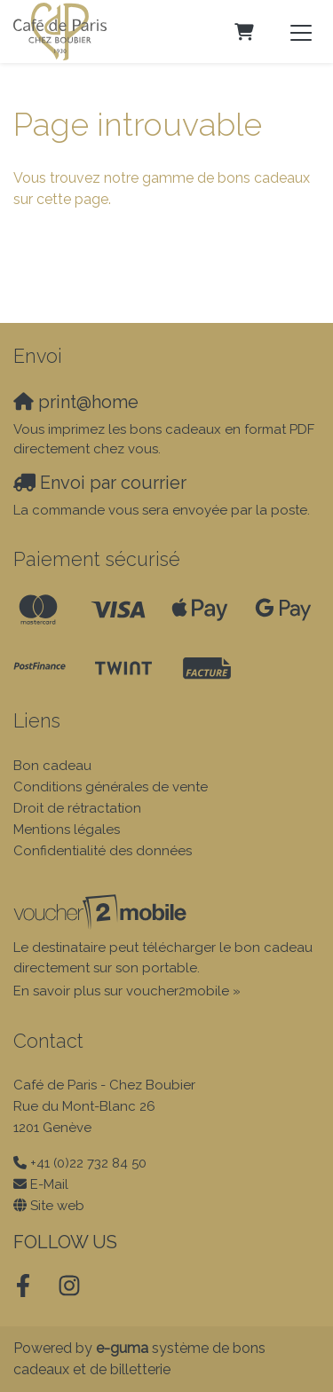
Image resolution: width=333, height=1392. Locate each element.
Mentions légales (66, 830)
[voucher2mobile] (102, 912)
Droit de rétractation (77, 808)
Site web (57, 1206)
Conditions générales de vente (110, 787)
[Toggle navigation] (301, 32)
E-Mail (49, 1184)
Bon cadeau (52, 766)
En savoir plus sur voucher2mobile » (127, 991)
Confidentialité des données (102, 851)
